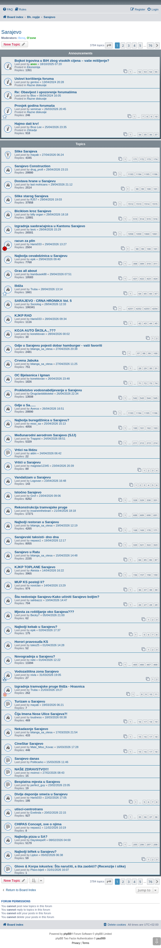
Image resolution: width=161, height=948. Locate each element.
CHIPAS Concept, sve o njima (38, 824)
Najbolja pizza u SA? (31, 836)
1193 (130, 174)
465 (135, 664)
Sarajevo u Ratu (27, 552)
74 (156, 383)
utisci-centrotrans (29, 809)
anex (33, 64)
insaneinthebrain (40, 510)
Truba (33, 289)
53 (145, 71)
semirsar (35, 109)
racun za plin (25, 241)
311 (155, 263)
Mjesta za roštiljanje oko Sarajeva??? (44, 612)
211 (135, 443)
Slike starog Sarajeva (31, 196)
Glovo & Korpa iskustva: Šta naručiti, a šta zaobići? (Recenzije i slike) (70, 866)
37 (156, 134)
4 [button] (134, 45)
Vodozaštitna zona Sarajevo (37, 671)
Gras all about (26, 271)
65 (145, 293)
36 (150, 134)
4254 (154, 308)
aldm (33, 453)
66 (150, 293)
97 (138, 353)
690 (149, 515)
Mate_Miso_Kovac (41, 747)
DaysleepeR (38, 840)
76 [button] (150, 45)
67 (156, 293)
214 (155, 443)
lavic (33, 229)
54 (150, 71)
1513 (138, 204)
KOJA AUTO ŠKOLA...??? (35, 330)
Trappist (35, 438)
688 (135, 515)
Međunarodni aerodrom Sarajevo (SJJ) (45, 435)
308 (135, 263)
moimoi (34, 772)
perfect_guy (37, 785)
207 (149, 844)
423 (149, 278)
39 (156, 590)
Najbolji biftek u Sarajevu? (36, 851)
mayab (34, 154)
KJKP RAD (23, 315)
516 (155, 219)
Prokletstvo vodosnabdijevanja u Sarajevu (48, 390)
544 (149, 398)
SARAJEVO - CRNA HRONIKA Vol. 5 (43, 301)
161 (142, 428)
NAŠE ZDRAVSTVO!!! (32, 769)
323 (155, 545)
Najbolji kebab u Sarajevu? (36, 627)
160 (135, 428)
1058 (130, 234)
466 (142, 664)
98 (137, 189)
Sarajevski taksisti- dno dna (37, 537)
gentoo (34, 82)
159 (155, 575)
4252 (138, 308)
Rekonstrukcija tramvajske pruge (41, 507)
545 (155, 398)
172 (142, 159)
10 (156, 116)
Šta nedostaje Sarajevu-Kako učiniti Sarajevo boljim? (57, 597)
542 (135, 398)
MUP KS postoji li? (29, 582)
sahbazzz (36, 600)
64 (140, 293)
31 (156, 368)
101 (155, 189)
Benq (21, 37)
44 (150, 323)
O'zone (31, 37)
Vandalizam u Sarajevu (33, 477)
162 (149, 428)
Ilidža (19, 286)
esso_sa (35, 423)
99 (142, 189)
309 (142, 263)
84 (140, 560)
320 (135, 545)
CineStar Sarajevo (29, 743)
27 (145, 605)
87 (156, 560)
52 (140, 71)
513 (135, 219)
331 (155, 500)
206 (142, 844)
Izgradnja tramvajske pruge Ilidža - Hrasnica (50, 686)
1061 (154, 234)
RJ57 (33, 199)
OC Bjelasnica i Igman (32, 375)
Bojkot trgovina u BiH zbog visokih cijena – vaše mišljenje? (62, 61)
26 (140, 605)
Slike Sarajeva (26, 151)
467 (149, 664)
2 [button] (123, 45)
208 (155, 844)
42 (140, 323)
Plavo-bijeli (37, 869)
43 (145, 323)
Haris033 (36, 244)
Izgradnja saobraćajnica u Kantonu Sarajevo (50, 226)
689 (142, 515)
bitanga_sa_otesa (41, 348)
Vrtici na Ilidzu (26, 450)
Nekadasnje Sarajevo (31, 729)
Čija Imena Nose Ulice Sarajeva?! (41, 714)
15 (140, 736)
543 (142, 398)
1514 (147, 204)
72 (145, 383)
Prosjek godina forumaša (35, 105)
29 (145, 368)
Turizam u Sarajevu (30, 701)
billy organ (36, 214)
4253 (147, 308)
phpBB (67, 934)
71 (140, 383)
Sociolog (35, 304)
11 (156, 694)
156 (135, 575)
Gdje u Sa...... (25, 405)
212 (142, 443)
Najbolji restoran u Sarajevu (37, 522)
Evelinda (35, 812)
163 (155, 428)
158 (149, 575)
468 (155, 664)
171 (135, 159)
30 (150, 368)
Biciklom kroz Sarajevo (33, 211)
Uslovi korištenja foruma (34, 79)
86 (150, 560)
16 (140, 721)
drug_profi (36, 169)
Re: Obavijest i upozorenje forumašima (46, 92)
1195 (147, 174)
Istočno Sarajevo (28, 492)
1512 (130, 204)
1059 (138, 234)
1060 (147, 234)
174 (155, 159)
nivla (33, 674)
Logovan (35, 480)
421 (135, 278)
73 (150, 383)
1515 (154, 204)
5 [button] (140, 45)
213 (149, 443)
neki (32, 659)
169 (142, 530)
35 (145, 134)
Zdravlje (32, 130)
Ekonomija (33, 67)
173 (149, 159)
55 (156, 71)
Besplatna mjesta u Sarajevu (37, 782)
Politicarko (36, 762)
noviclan (35, 585)
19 (156, 721)
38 (150, 590)
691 (155, 515)
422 (142, 278)
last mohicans (38, 184)
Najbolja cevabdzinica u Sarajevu (41, 256)
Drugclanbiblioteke (41, 393)
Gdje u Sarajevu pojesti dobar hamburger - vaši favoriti (58, 345)
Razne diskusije (37, 85)
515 (149, 219)
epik (32, 259)
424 (155, 278)
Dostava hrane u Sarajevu (35, 181)
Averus (34, 408)
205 (135, 844)
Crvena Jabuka (26, 360)
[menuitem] (8, 9)
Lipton (34, 855)
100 (149, 189)
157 (142, 575)
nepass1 (35, 540)
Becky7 (34, 615)
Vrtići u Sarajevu (28, 462)
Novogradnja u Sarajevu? (35, 656)
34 (140, 134)
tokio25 (34, 645)
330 (149, 500)
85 (145, 560)
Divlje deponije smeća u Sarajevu (41, 794)
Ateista (34, 570)
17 (145, 721)
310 (149, 263)
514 (142, 219)
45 (156, 323)
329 (142, 500)
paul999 (101, 938)
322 (149, 545)
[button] (109, 45)
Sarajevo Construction (32, 166)
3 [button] (129, 45)
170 (149, 530)
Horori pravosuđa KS (31, 642)
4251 (130, 308)
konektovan (37, 333)
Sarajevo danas (27, 758)
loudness (36, 717)
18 (150, 721)
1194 (138, 174)
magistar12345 (39, 465)
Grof (33, 495)
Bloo (33, 95)
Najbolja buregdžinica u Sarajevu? (42, 420)
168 (135, 530)
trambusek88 (38, 274)
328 (135, 500)
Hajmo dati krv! (27, 124)
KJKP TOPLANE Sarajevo (35, 567)
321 (142, 545)
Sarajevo (11, 32)
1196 (154, 174)
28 (140, 368)
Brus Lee (36, 127)
